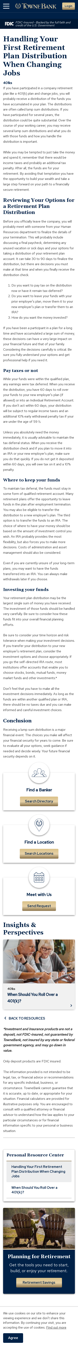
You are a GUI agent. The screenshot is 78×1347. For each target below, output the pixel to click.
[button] (6, 6)
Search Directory (39, 801)
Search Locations (39, 853)
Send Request (39, 906)
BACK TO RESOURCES (24, 1018)
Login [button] (68, 6)
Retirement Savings (39, 1282)
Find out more (56, 1327)
